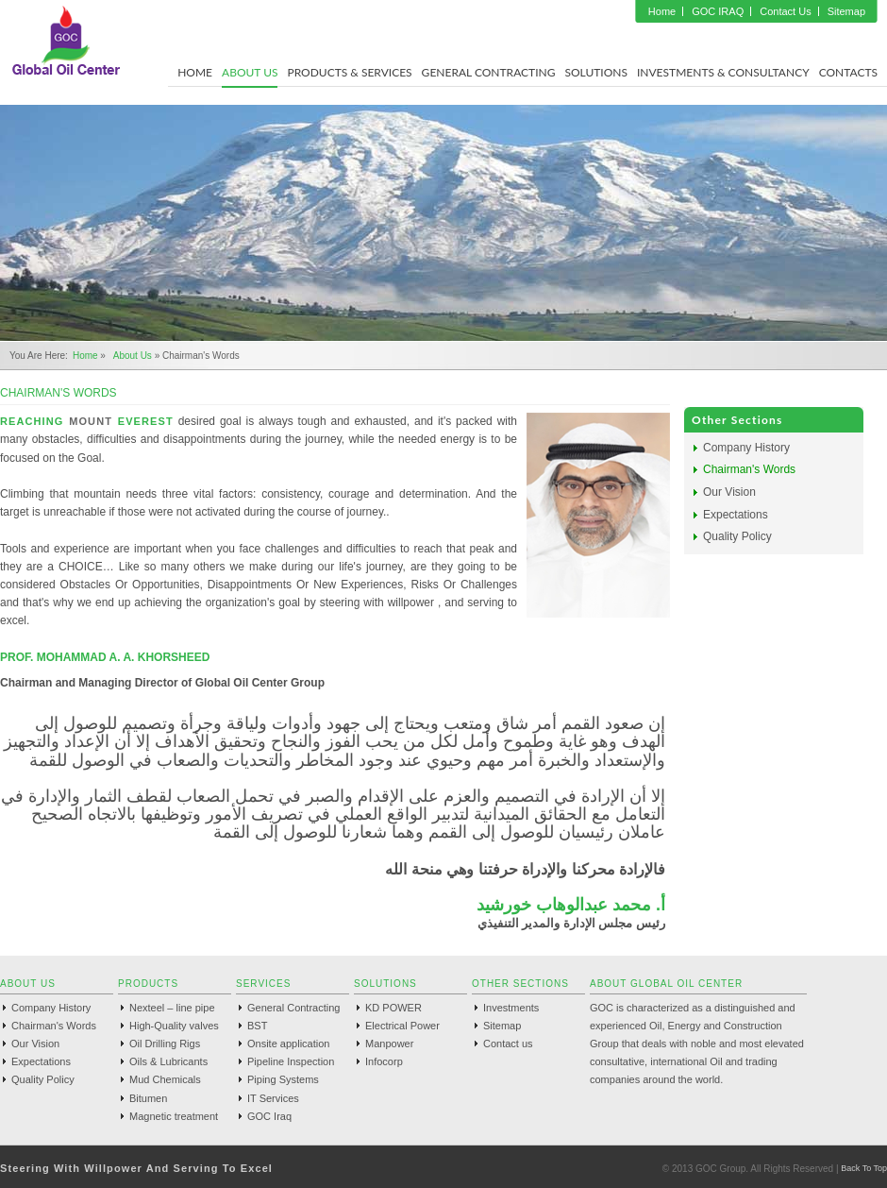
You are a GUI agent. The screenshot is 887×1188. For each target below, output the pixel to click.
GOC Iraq (269, 1116)
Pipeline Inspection (290, 1061)
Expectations (735, 514)
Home (662, 11)
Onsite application (288, 1043)
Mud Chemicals (165, 1079)
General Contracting (489, 72)
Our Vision (729, 492)
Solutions (596, 72)
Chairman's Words (749, 469)
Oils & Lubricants (168, 1061)
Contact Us (785, 11)
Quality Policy (737, 536)
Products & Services (349, 72)
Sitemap (846, 11)
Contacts (848, 72)
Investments (511, 1007)
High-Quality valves (174, 1025)
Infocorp (384, 1061)
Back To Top (864, 1168)
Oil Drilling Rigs (164, 1043)
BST (257, 1025)
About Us (249, 72)
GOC (66, 40)
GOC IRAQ (718, 11)
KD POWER (393, 1007)
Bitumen (148, 1098)
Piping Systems (283, 1079)
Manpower (389, 1043)
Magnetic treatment (173, 1116)
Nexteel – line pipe (172, 1007)
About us (132, 355)
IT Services (273, 1098)
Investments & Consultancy (723, 72)
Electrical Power (402, 1025)
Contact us (508, 1043)
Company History (746, 447)
